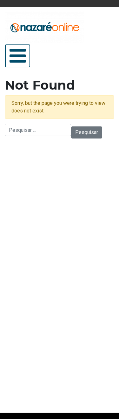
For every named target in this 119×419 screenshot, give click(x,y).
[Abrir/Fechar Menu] (17, 55)
